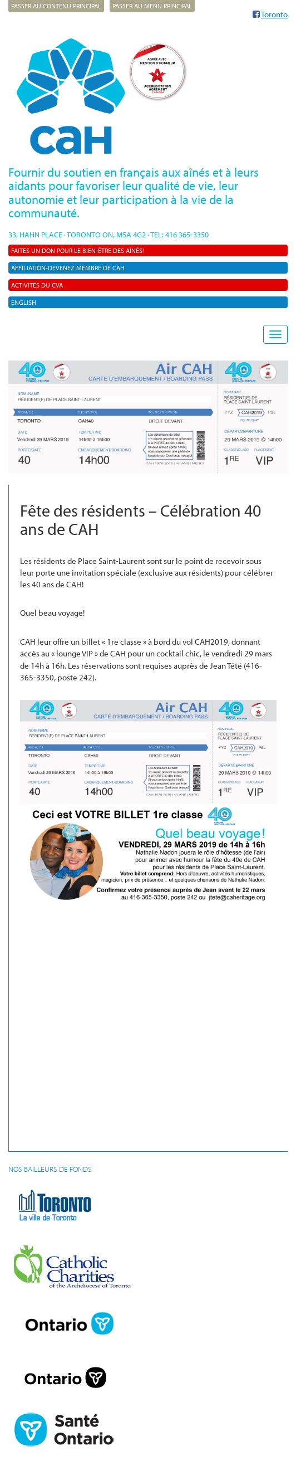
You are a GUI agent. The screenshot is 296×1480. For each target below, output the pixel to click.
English (23, 302)
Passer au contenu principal (56, 6)
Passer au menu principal (152, 6)
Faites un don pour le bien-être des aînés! (77, 250)
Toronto (274, 14)
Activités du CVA (37, 285)
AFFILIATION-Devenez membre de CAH (68, 268)
